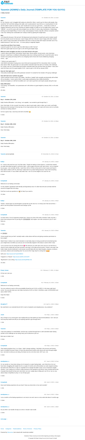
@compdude (26, 219)
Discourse (10, 432)
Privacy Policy (37, 428)
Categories (8, 428)
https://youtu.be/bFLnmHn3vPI (21, 256)
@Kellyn (4, 233)
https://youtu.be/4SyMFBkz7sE (23, 259)
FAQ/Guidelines (17, 428)
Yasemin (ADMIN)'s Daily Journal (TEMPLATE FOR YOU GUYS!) (33, 9)
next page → (4, 419)
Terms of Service (27, 428)
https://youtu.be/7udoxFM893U (15, 253)
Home (2, 428)
